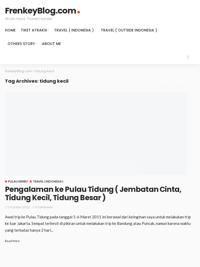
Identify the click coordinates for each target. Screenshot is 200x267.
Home (10, 30)
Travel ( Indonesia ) (74, 30)
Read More (12, 241)
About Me (51, 43)
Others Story (21, 43)
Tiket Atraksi (34, 30)
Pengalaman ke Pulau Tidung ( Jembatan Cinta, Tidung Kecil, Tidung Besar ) (93, 193)
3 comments (44, 207)
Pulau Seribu (18, 181)
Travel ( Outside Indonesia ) (129, 30)
